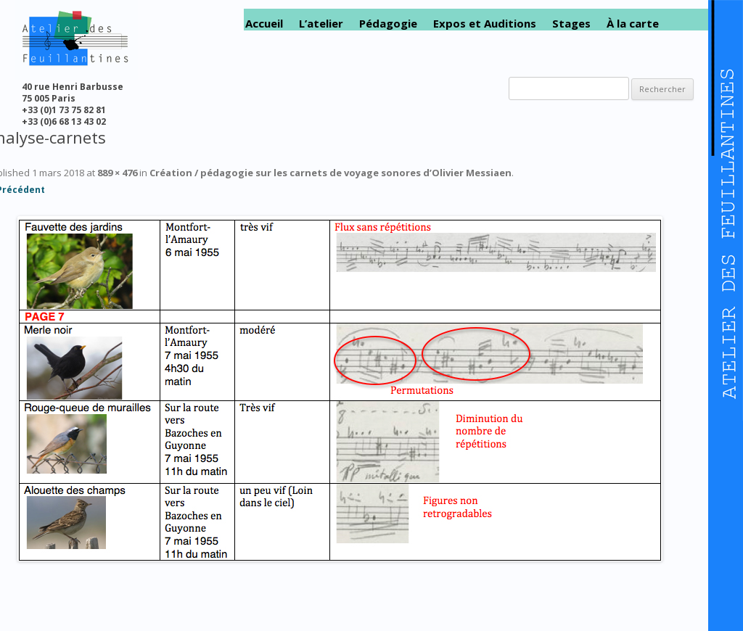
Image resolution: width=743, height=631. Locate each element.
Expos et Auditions (484, 23)
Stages (571, 23)
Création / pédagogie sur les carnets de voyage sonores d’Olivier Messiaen (330, 172)
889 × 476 (117, 172)
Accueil (264, 23)
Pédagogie (388, 23)
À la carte (633, 23)
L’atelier (321, 23)
